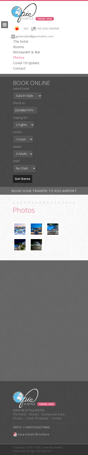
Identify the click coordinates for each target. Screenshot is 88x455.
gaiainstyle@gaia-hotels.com (35, 36)
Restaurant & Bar (26, 52)
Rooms (18, 47)
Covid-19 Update (26, 63)
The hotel (20, 41)
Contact (19, 68)
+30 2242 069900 (47, 28)
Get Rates (22, 179)
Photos (18, 57)
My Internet (43, 451)
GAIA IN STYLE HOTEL (29, 410)
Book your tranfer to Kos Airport (44, 191)
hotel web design (24, 451)
